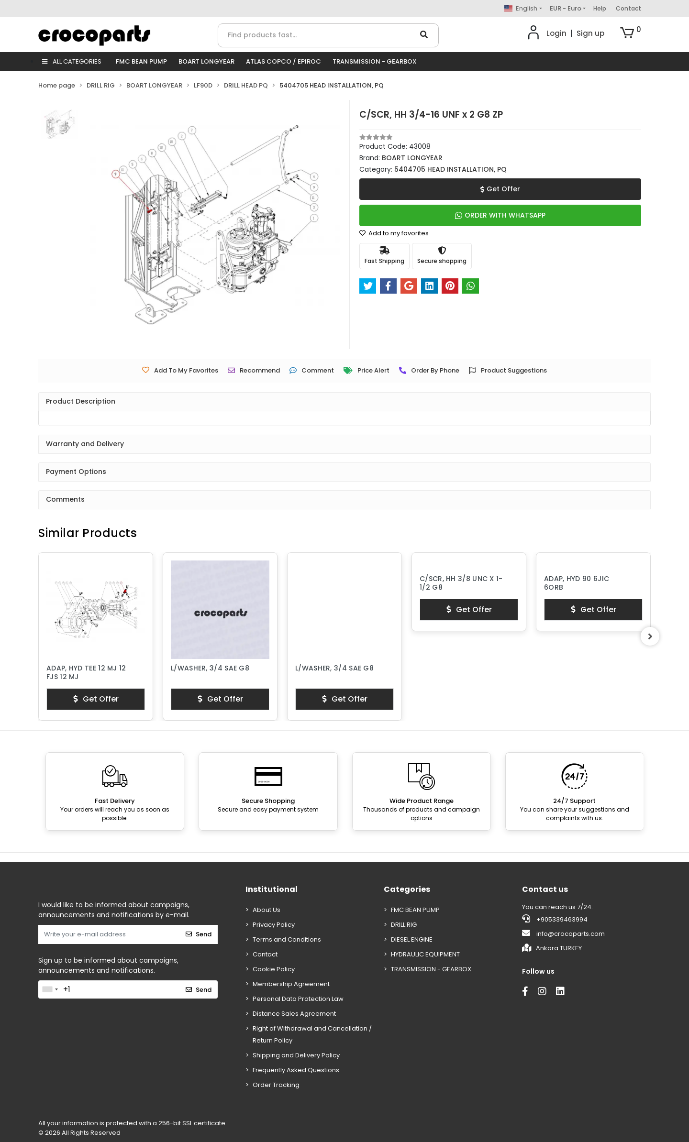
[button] (630, 33)
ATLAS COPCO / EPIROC (283, 61)
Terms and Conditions (287, 939)
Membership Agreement (291, 983)
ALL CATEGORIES (71, 61)
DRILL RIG (404, 924)
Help (599, 8)
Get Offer (500, 189)
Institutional (271, 889)
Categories (407, 889)
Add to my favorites (394, 233)
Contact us (545, 889)
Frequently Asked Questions (296, 1070)
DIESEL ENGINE (412, 939)
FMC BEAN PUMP (141, 61)
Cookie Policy (274, 969)
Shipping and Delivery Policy (296, 1055)
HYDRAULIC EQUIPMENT (425, 954)
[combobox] (50, 989)
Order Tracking (276, 1084)
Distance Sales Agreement (294, 1013)
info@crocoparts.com (563, 933)
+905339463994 (555, 919)
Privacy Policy (274, 924)
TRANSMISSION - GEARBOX (375, 61)
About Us (266, 909)
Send (198, 934)
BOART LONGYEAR (206, 61)
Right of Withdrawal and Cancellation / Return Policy (312, 1034)
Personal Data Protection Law (298, 998)
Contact (628, 8)
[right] (650, 636)
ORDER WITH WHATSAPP (500, 215)
